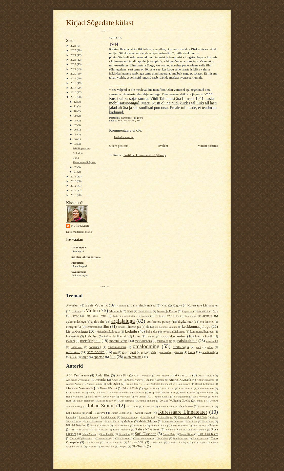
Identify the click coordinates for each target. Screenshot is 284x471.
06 (75, 129)
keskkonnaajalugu (196, 326)
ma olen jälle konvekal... (85, 256)
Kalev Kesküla (206, 406)
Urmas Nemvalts (114, 442)
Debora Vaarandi (79, 388)
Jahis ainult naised (143, 305)
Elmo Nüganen (126, 120)
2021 (73, 68)
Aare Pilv (122, 375)
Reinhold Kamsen (175, 429)
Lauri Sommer (108, 417)
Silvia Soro (124, 434)
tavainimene (78, 271)
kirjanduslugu (77, 331)
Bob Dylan (113, 384)
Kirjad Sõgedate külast (99, 23)
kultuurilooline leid (115, 336)
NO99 (130, 311)
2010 (73, 194)
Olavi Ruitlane (121, 425)
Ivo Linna (139, 396)
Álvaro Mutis (107, 446)
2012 (73, 185)
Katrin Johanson (120, 412)
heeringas (134, 327)
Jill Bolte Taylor (107, 400)
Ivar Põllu (124, 396)
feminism (91, 327)
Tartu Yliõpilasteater (124, 316)
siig (124, 352)
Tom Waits (162, 438)
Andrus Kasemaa (155, 379)
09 (75, 115)
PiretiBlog (77, 262)
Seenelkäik (203, 311)
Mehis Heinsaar (147, 421)
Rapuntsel (187, 311)
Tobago (145, 316)
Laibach (76, 311)
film (138, 120)
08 (75, 120)
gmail (121, 326)
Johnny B (200, 400)
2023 (73, 59)
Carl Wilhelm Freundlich (159, 384)
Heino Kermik (187, 392)
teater (191, 352)
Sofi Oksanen (145, 433)
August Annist (74, 384)
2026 (73, 45)
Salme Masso (89, 434)
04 (75, 138)
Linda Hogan (166, 417)
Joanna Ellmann (146, 400)
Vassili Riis (156, 442)
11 (75, 106)
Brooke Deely (133, 384)
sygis (144, 352)
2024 (73, 55)
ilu (147, 327)
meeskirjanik (90, 340)
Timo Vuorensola (143, 438)
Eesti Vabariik (96, 305)
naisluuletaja (187, 340)
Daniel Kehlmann (204, 384)
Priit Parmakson (79, 429)
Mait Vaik (202, 417)
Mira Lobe (191, 421)
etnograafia (73, 327)
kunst (136, 336)
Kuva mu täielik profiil (79, 231)
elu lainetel (206, 321)
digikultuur (185, 321)
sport (133, 352)
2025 (73, 50)
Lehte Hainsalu (129, 417)
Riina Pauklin (198, 429)
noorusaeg (95, 347)
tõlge (85, 357)
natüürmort (77, 347)
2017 (73, 87)
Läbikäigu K (79, 247)
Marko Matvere (92, 421)
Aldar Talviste (206, 375)
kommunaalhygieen (201, 331)
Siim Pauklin (107, 434)
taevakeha (165, 352)
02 (75, 167)
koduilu (131, 331)
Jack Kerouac (200, 396)
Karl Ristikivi (95, 412)
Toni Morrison (180, 438)
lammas (151, 336)
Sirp (215, 311)
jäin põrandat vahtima (165, 326)
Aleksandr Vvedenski (77, 379)
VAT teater (173, 316)
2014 (73, 176)
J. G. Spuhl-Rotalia (159, 396)
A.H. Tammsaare (77, 375)
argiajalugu (123, 321)
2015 (73, 96)
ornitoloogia (181, 347)
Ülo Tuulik (139, 446)
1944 (76, 157)
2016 (73, 92)
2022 (73, 64)
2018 (73, 82)
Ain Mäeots (162, 375)
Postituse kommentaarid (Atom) (145, 155)
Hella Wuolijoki (74, 396)
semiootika (95, 352)
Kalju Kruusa (73, 412)
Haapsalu (121, 305)
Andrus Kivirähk (180, 380)
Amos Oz (117, 379)
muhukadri (80, 225)
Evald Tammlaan (75, 392)
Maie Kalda (185, 417)
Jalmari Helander (84, 400)
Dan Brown (183, 384)
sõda (153, 352)
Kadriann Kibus (167, 406)
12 (75, 101)
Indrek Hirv (93, 396)
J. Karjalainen (181, 396)
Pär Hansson (101, 429)
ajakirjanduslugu (76, 321)
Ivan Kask (109, 396)
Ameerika (99, 380)
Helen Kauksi (207, 392)
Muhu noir (115, 311)
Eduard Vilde (130, 388)
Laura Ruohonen (88, 417)
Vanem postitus (208, 146)
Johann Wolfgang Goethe (175, 400)
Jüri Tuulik (132, 406)
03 (75, 143)
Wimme (92, 446)
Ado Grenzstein (142, 375)
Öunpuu (123, 446)
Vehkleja (78, 152)
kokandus (151, 331)
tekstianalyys (210, 352)
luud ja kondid (204, 336)
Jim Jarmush (127, 400)
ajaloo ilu (97, 321)
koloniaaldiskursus (174, 331)
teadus (179, 352)
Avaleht (163, 146)
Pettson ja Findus (167, 311)
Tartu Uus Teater (95, 316)
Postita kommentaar (124, 137)
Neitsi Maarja (145, 311)
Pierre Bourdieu (179, 425)
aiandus (207, 316)
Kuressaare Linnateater (202, 305)
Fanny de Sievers (98, 392)
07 (75, 124)
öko (112, 356)
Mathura (129, 421)
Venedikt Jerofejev (178, 442)
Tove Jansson (199, 438)
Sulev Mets (169, 434)
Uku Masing (92, 442)
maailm (70, 341)
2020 (73, 73)
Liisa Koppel (148, 417)
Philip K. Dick (158, 425)
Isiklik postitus (81, 148)
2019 (73, 78)
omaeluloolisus (117, 347)
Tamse (75, 316)
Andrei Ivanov (134, 379)
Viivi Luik (199, 442)
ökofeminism (132, 357)
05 (75, 134)
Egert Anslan (150, 388)
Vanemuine (191, 316)
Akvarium (72, 305)
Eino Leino (168, 388)
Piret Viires (199, 425)
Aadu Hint (102, 375)
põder (210, 347)
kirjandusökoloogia (108, 331)
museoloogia (164, 341)
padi (198, 347)
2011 (73, 190)
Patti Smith (140, 425)
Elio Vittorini (186, 388)
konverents (72, 336)
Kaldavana (186, 406)
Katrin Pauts (143, 412)
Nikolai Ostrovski (99, 425)
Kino (164, 305)
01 (75, 171)
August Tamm (94, 384)
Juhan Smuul (101, 405)
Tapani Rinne (186, 434)
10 (75, 111)
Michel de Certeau (172, 421)
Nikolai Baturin (75, 425)
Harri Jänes (169, 392)
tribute (73, 357)
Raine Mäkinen (121, 429)
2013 (73, 181)
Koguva (177, 305)
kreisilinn (91, 336)
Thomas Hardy (104, 438)
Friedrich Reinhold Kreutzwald (128, 392)
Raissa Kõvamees (147, 429)
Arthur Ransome (205, 379)
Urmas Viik (136, 442)
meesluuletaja (118, 341)
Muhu (91, 310)
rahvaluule (73, 352)
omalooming (146, 346)
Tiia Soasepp (123, 438)
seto (115, 352)
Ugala (158, 316)
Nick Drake (208, 421)
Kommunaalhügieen (84, 162)
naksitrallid (212, 341)
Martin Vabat (112, 421)
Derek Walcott (108, 388)
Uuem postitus (118, 146)
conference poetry (158, 321)
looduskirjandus (173, 336)
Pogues (213, 425)
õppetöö (99, 357)
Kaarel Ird (148, 406)
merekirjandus (143, 341)
